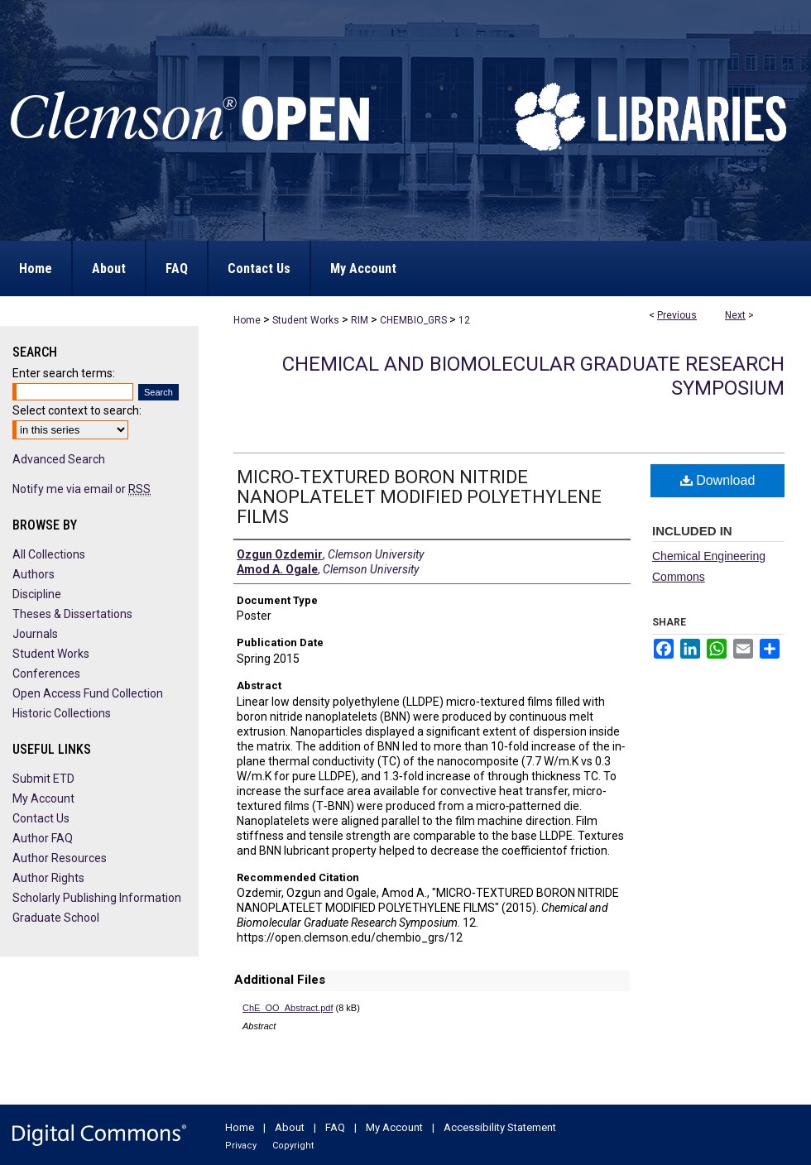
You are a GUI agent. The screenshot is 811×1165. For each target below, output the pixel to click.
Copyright (293, 1145)
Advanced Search (58, 459)
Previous (677, 315)
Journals (35, 633)
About (290, 1127)
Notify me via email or (81, 489)
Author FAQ (42, 838)
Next (735, 315)
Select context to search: (77, 410)
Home (247, 320)
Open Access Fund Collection (87, 693)
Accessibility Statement (500, 1127)
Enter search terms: (63, 373)
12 (464, 320)
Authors (33, 574)
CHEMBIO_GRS (413, 320)
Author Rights (48, 878)
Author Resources (59, 858)
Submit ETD (43, 778)
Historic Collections (61, 713)
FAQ (335, 1127)
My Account (43, 798)
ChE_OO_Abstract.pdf (287, 1008)
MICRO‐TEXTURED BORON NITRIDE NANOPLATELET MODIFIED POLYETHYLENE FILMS (419, 497)
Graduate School (55, 917)
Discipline (36, 594)
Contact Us (41, 818)
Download (718, 480)
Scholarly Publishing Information (96, 897)
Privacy (241, 1145)
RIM (359, 320)
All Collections (48, 554)
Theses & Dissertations (72, 614)
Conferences (46, 673)
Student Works (305, 320)
